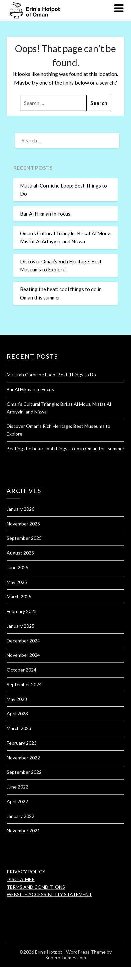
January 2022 (20, 816)
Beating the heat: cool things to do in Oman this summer (65, 448)
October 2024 (21, 670)
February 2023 (22, 743)
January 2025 (20, 626)
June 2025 (17, 567)
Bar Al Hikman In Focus (45, 214)
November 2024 (23, 655)
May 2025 (17, 582)
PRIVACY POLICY (26, 871)
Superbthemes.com (65, 957)
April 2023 (17, 713)
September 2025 (24, 538)
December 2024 (23, 640)
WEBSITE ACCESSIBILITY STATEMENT (49, 894)
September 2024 (24, 684)
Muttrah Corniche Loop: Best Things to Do (51, 374)
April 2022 (17, 801)
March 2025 (19, 596)
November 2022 (23, 757)
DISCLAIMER (21, 879)
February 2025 (22, 611)
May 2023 (17, 699)
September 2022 (24, 772)
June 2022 (17, 787)
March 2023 (19, 728)
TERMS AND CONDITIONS (36, 887)
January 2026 (20, 509)
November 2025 (23, 523)
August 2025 (20, 553)
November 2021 (23, 830)
